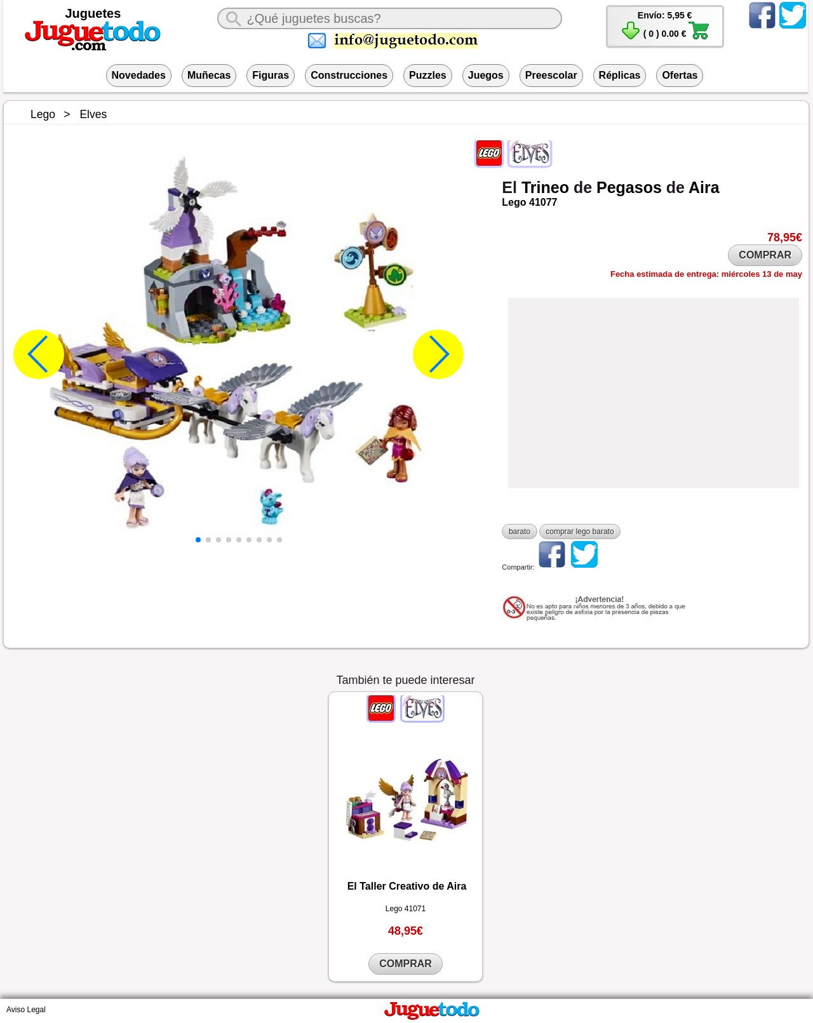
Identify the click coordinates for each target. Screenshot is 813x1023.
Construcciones (349, 75)
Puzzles (428, 75)
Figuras (270, 75)
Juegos (486, 75)
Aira (704, 187)
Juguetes (93, 13)
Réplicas (620, 75)
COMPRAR (765, 255)
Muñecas (209, 75)
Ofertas (679, 75)
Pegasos (629, 187)
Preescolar (551, 75)
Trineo (545, 187)
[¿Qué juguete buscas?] (389, 18)
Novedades (139, 75)
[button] (198, 539)
